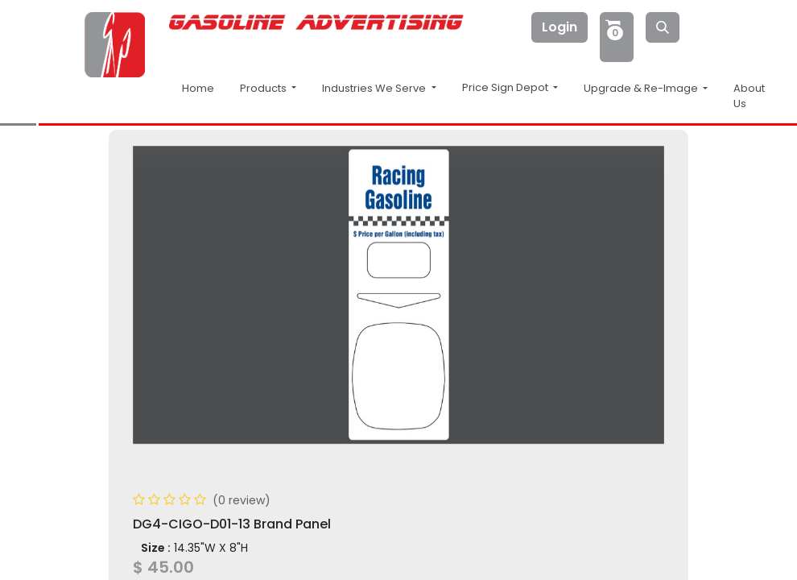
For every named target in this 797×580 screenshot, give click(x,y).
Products (264, 88)
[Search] (662, 27)
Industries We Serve (375, 88)
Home (198, 88)
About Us (749, 96)
